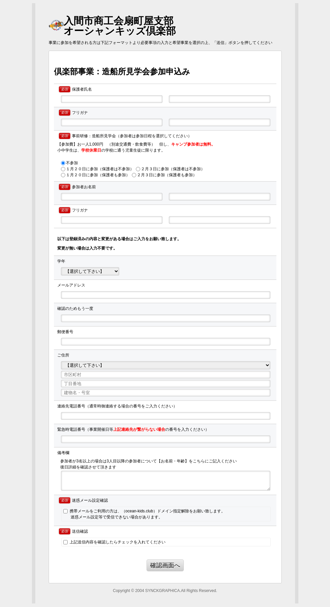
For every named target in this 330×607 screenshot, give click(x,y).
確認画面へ (165, 565)
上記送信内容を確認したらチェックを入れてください (114, 542)
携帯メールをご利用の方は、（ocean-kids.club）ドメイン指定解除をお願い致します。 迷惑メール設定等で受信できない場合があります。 (144, 514)
